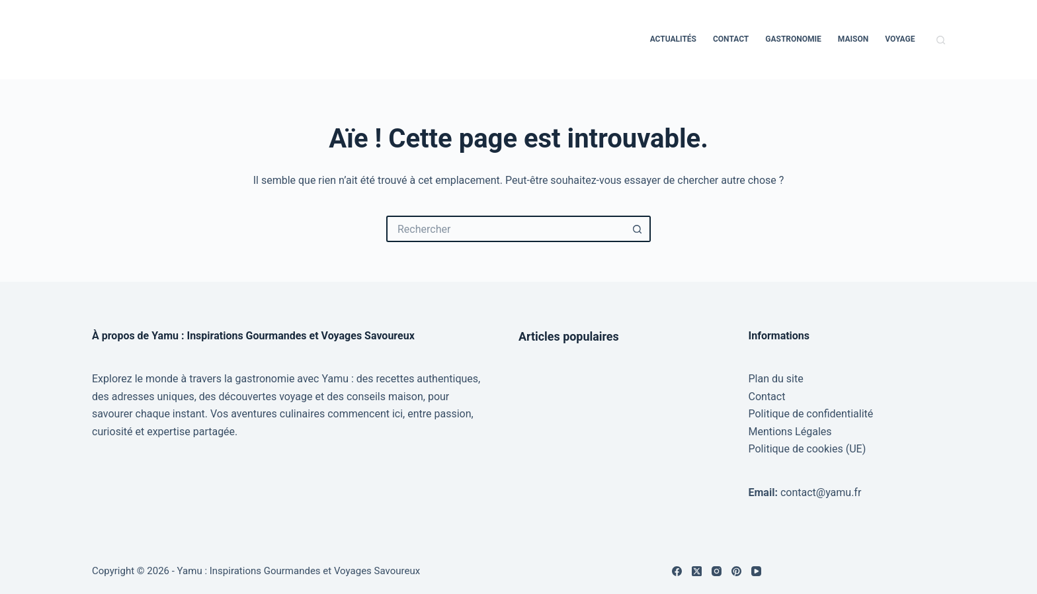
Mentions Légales (790, 431)
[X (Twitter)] (697, 571)
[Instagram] (717, 571)
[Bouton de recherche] (637, 229)
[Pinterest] (736, 571)
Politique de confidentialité (811, 413)
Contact (731, 39)
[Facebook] (677, 571)
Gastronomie (793, 39)
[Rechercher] (940, 40)
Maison (853, 39)
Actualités (673, 39)
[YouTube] (756, 571)
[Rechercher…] (505, 229)
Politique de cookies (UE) (807, 449)
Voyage (900, 39)
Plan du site (776, 378)
